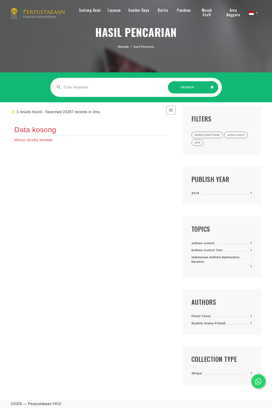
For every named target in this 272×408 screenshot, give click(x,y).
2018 (195, 193)
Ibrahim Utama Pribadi (209, 323)
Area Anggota (233, 12)
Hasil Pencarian (143, 46)
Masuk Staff (207, 12)
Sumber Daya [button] (138, 10)
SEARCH (187, 89)
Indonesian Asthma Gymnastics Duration (216, 259)
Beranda (123, 46)
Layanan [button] (114, 10)
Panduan (184, 10)
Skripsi (197, 373)
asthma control (203, 243)
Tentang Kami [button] (90, 10)
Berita (163, 10)
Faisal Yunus (201, 316)
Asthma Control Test (207, 250)
